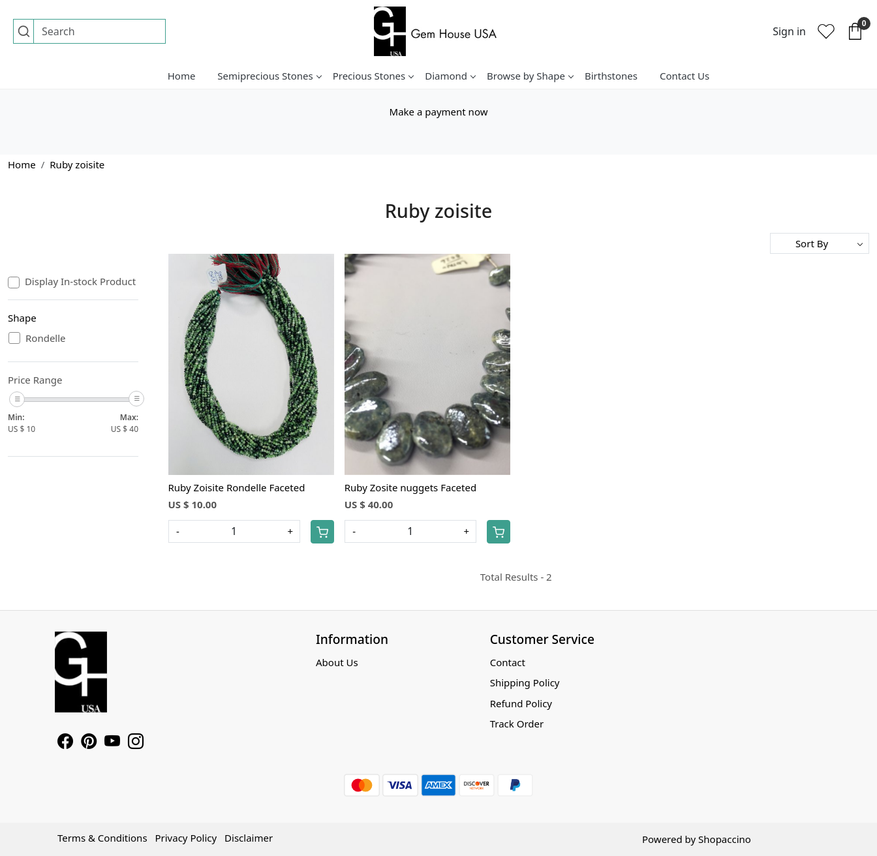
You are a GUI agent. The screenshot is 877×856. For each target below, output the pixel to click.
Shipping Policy (525, 682)
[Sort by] (819, 243)
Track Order (517, 723)
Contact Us (684, 75)
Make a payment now (439, 111)
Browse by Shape (530, 75)
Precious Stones (373, 75)
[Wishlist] (826, 31)
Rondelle (45, 338)
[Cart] (322, 531)
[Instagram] (135, 743)
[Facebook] (65, 743)
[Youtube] (112, 743)
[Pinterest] (88, 743)
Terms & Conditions (102, 837)
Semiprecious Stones (268, 75)
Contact (507, 662)
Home (182, 75)
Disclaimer (248, 837)
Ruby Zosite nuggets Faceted (410, 487)
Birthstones (611, 75)
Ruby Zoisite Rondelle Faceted (236, 487)
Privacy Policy (186, 837)
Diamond (450, 75)
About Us (337, 662)
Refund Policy (521, 703)
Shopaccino (724, 839)
